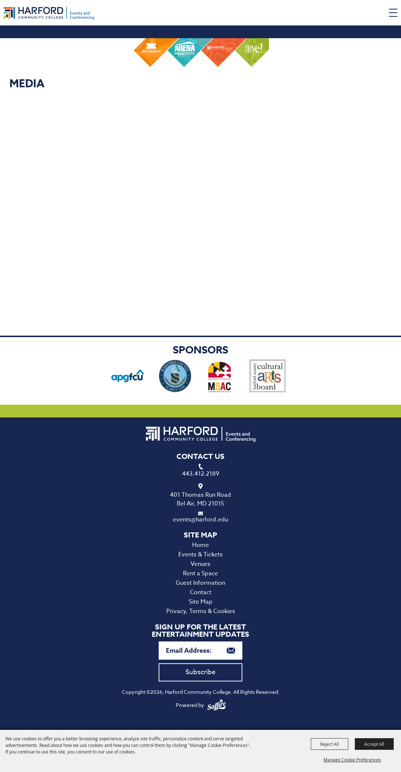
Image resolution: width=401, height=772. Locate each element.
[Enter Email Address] (200, 650)
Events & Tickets (200, 554)
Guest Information (200, 583)
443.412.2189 (200, 473)
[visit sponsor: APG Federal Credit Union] (128, 377)
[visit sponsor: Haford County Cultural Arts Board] (267, 377)
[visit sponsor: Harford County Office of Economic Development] (175, 377)
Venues (200, 564)
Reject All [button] (329, 744)
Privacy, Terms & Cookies (200, 611)
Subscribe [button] (200, 672)
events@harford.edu (200, 519)
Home (200, 545)
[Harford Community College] (49, 13)
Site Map (201, 601)
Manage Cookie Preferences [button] (352, 760)
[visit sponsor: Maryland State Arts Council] (220, 377)
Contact (200, 592)
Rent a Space (200, 573)
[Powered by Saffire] (216, 704)
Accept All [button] (374, 744)
